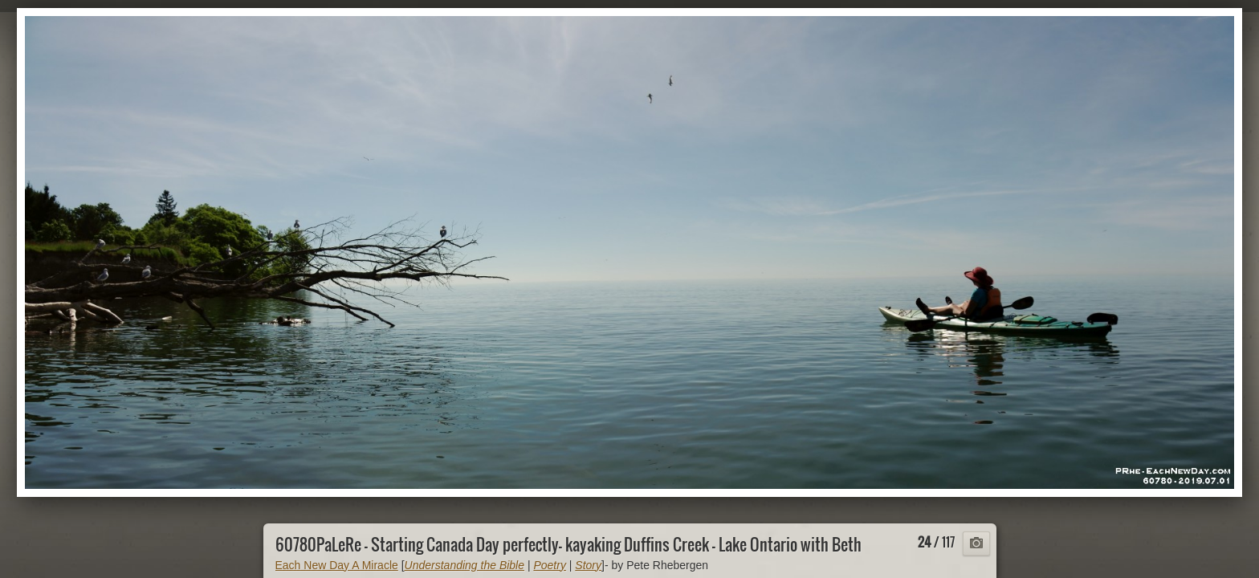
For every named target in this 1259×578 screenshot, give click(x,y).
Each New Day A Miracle (336, 565)
